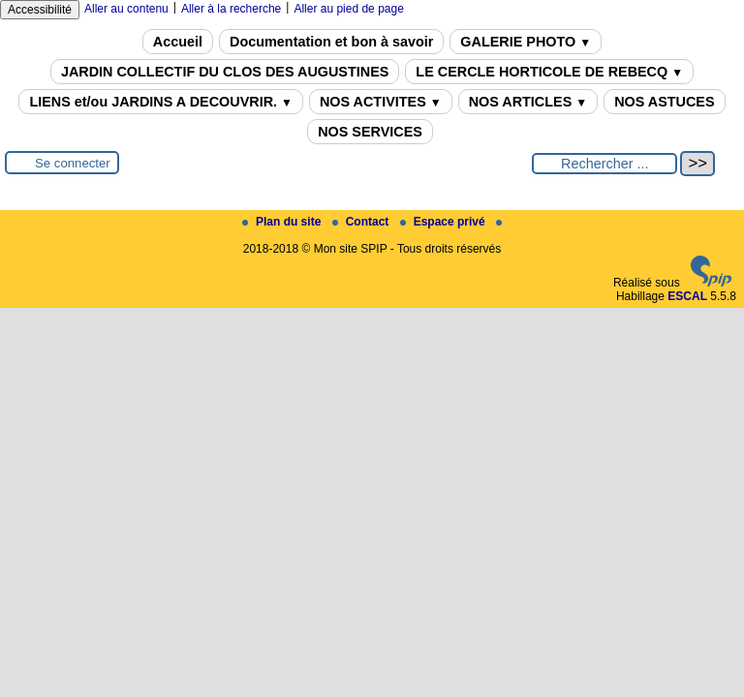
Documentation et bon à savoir (331, 41)
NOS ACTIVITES (381, 101)
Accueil (177, 41)
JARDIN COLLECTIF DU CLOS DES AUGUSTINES (224, 71)
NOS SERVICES (370, 131)
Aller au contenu (126, 8)
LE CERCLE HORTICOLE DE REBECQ (549, 71)
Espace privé (444, 221)
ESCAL (687, 296)
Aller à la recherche (231, 8)
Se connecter (72, 163)
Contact (362, 221)
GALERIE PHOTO (525, 41)
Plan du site (283, 221)
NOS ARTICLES (528, 101)
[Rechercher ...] (604, 163)
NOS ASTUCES (664, 101)
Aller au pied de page (348, 8)
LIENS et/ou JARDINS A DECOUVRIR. (160, 101)
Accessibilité (40, 9)
